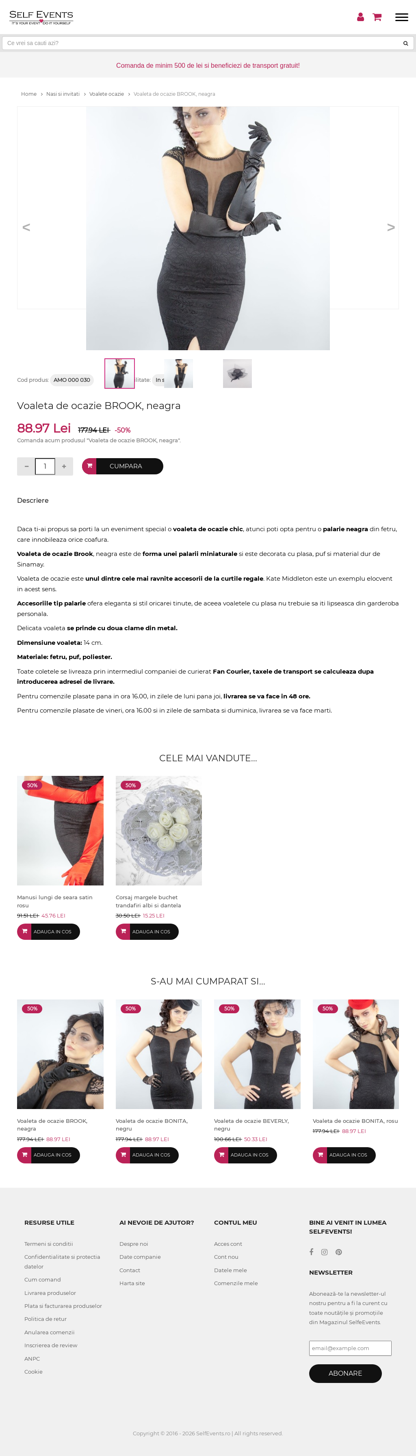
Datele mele (230, 1270)
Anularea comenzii (49, 1332)
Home (32, 94)
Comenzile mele (236, 1283)
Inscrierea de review (50, 1345)
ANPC (32, 1358)
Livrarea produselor (50, 1293)
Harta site (132, 1283)
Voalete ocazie (109, 94)
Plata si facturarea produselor (63, 1306)
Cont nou (226, 1257)
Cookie (33, 1371)
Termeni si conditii (48, 1244)
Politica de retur (45, 1319)
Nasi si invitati (66, 94)
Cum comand (42, 1279)
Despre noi (133, 1244)
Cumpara (126, 466)
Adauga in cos (53, 932)
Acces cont (228, 1244)
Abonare (345, 1373)
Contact (129, 1270)
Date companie (140, 1257)
